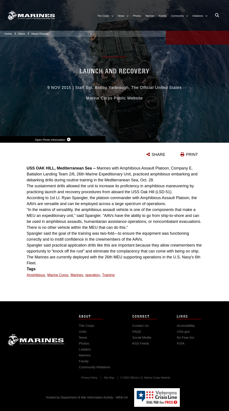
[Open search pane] (217, 15)
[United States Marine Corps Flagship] (31, 15)
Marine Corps (36, 343)
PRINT (192, 154)
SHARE (158, 154)
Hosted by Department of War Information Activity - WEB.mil (87, 397)
